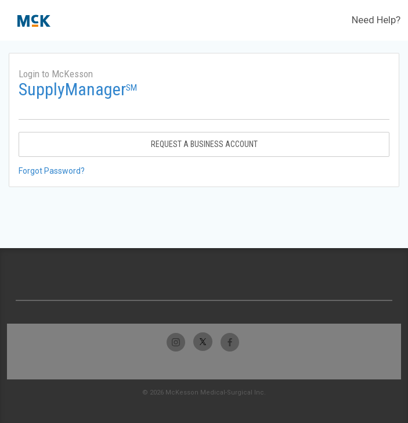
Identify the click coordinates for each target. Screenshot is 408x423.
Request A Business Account (204, 144)
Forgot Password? (52, 170)
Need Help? (376, 20)
